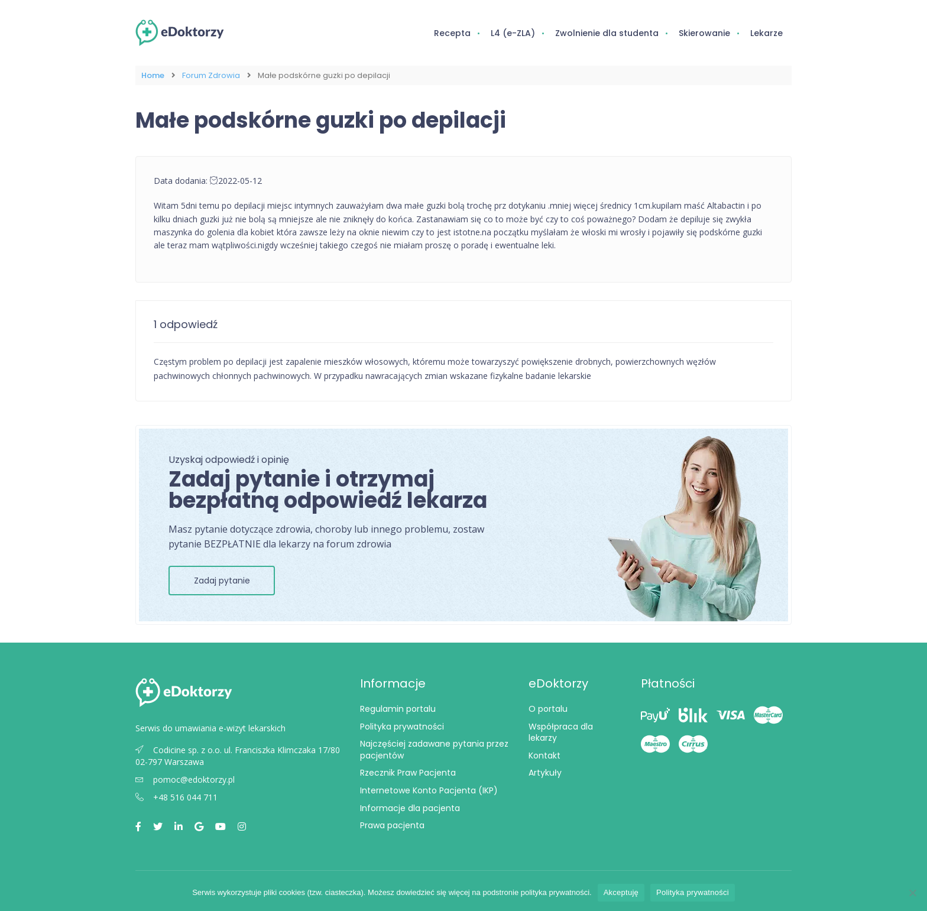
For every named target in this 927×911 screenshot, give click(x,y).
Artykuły (545, 773)
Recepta (452, 33)
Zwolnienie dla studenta (607, 33)
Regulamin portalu (398, 709)
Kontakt (544, 755)
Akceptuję (621, 892)
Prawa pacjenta (392, 825)
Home (152, 75)
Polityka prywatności (402, 726)
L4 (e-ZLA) (513, 33)
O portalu (548, 709)
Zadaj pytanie (222, 580)
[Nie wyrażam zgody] (912, 893)
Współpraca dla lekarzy (561, 732)
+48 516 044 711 (176, 797)
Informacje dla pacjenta (410, 807)
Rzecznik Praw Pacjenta (408, 773)
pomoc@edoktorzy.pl (185, 779)
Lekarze (766, 33)
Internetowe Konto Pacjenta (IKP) (429, 790)
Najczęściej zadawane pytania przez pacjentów (434, 749)
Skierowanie (704, 33)
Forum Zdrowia (211, 75)
